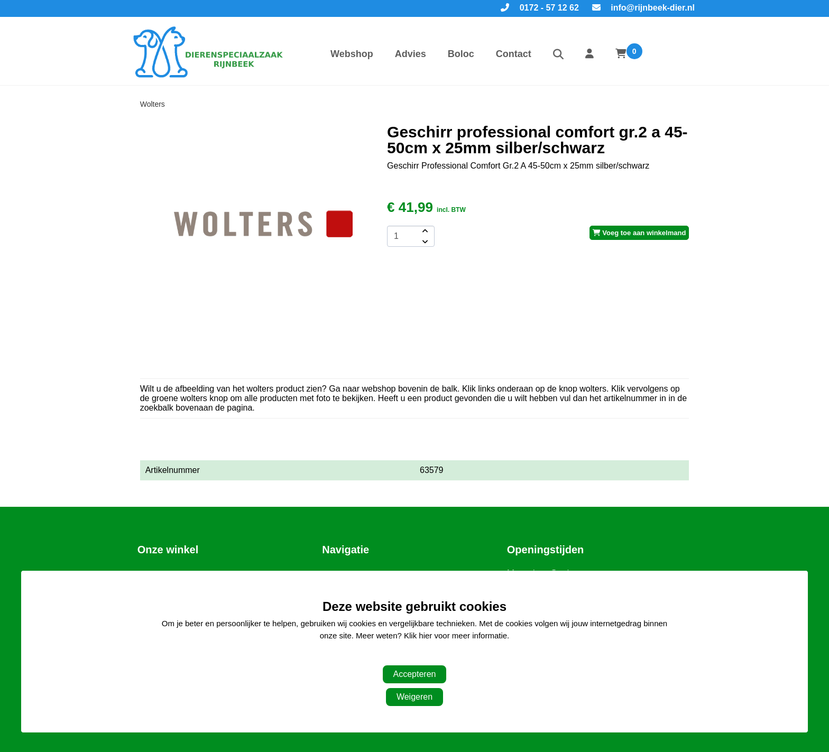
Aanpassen (409, 656)
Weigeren (414, 696)
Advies (410, 54)
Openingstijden (545, 549)
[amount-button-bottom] (424, 241)
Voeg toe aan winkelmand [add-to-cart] (639, 233)
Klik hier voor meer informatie (455, 635)
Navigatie (345, 549)
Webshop (351, 54)
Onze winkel (168, 549)
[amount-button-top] (424, 231)
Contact (513, 54)
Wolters (152, 104)
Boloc (461, 54)
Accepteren (414, 674)
